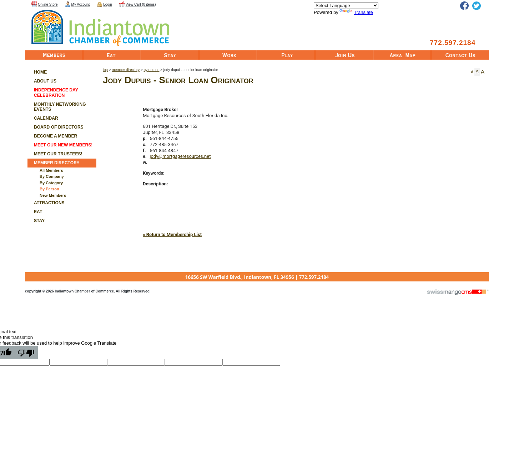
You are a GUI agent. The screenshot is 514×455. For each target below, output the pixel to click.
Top (105, 70)
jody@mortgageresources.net (180, 156)
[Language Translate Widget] (346, 5)
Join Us (344, 55)
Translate (356, 12)
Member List (54, 55)
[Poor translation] (26, 352)
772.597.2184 (452, 42)
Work (228, 55)
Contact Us (460, 55)
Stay (170, 55)
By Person (152, 70)
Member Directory (126, 70)
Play (286, 55)
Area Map (402, 55)
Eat (112, 55)
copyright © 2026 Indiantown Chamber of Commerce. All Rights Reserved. (88, 291)
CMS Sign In (29, 272)
